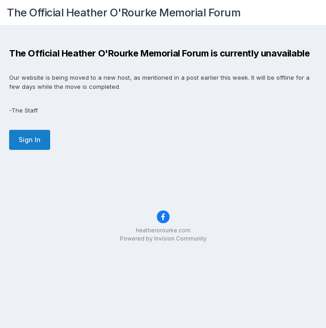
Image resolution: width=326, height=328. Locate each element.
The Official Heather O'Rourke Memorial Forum (123, 12)
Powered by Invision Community (163, 238)
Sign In (30, 140)
